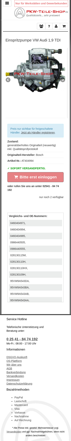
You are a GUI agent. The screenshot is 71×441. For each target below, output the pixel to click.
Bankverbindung (16, 372)
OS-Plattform (14, 360)
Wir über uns (13, 364)
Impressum (13, 379)
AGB (9, 368)
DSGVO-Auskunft (16, 357)
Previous (8, 80)
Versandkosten (15, 376)
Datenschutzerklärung (19, 383)
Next (62, 80)
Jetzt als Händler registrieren (38, 132)
